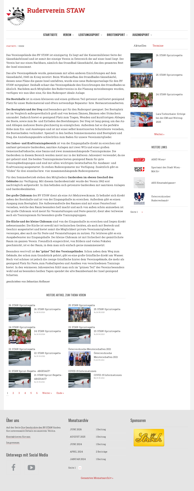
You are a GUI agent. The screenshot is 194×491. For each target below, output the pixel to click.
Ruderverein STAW (56, 10)
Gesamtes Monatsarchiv (96, 478)
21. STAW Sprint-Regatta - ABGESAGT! (29, 371)
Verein (67, 35)
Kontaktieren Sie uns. (18, 436)
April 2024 (76, 451)
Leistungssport (89, 35)
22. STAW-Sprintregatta (22, 349)
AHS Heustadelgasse (163, 182)
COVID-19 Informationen (82, 371)
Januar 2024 (78, 459)
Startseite (50, 35)
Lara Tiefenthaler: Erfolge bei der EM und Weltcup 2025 (170, 117)
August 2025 (77, 436)
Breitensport (116, 35)
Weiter (158, 134)
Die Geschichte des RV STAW (37, 427)
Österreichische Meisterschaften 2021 (89, 349)
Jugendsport (140, 35)
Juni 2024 (76, 444)
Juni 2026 (76, 429)
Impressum (13, 442)
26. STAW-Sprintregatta (22, 305)
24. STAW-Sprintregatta (22, 327)
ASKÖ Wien (158, 159)
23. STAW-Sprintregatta (81, 327)
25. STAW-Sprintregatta (81, 305)
